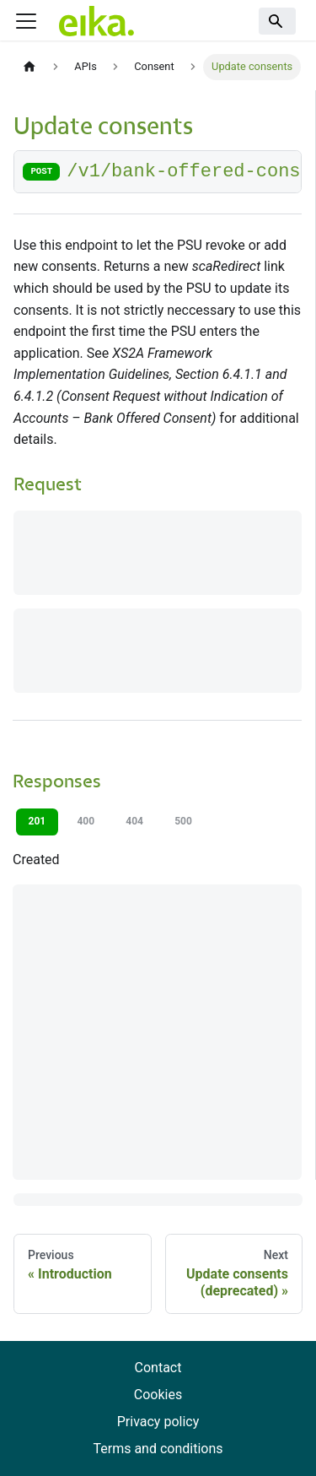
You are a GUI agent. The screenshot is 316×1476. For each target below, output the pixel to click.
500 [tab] (183, 821)
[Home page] (29, 67)
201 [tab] (37, 821)
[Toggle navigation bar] (26, 21)
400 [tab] (85, 821)
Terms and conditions (157, 1449)
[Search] (277, 21)
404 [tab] (134, 821)
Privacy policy (158, 1422)
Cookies (158, 1395)
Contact (158, 1368)
